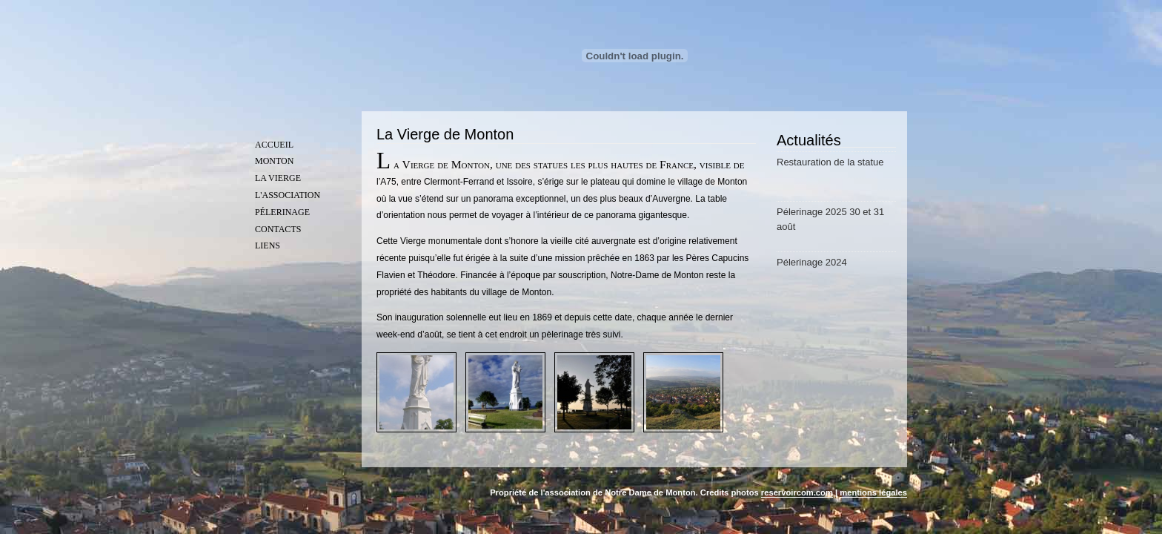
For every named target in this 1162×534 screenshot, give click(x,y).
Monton (274, 161)
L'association (287, 195)
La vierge (278, 178)
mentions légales (873, 492)
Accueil (274, 144)
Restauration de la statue (830, 162)
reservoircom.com (797, 492)
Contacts (278, 229)
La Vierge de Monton (445, 134)
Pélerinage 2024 (812, 262)
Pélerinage (282, 212)
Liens (267, 245)
